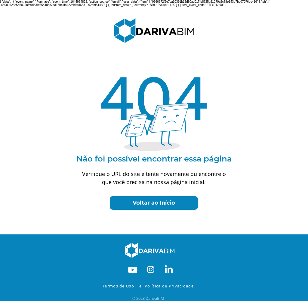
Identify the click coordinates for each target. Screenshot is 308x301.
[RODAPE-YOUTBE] (132, 269)
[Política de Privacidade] (173, 286)
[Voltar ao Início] (154, 203)
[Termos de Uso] (119, 286)
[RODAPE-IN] (168, 269)
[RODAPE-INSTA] (150, 269)
